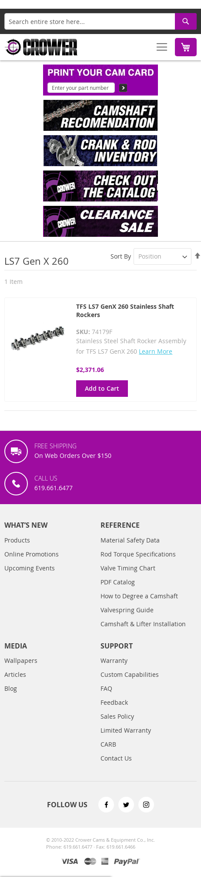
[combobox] (100, 21)
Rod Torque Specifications (138, 554)
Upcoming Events (29, 568)
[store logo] (41, 47)
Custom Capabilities (129, 674)
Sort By (121, 256)
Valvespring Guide (127, 610)
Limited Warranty (125, 730)
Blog (10, 688)
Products (17, 540)
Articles (15, 674)
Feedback (114, 702)
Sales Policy (117, 716)
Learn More (155, 351)
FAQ (106, 688)
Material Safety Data (130, 540)
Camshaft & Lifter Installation (143, 624)
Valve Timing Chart (127, 568)
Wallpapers (20, 660)
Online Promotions (31, 554)
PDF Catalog (117, 582)
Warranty (113, 660)
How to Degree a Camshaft (139, 596)
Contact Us (116, 758)
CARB (108, 744)
